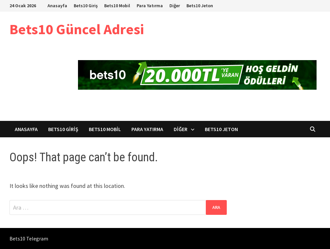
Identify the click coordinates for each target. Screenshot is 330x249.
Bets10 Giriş (86, 6)
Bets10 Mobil (117, 6)
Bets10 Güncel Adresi (77, 29)
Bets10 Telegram (29, 238)
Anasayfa (57, 6)
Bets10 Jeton (199, 6)
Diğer (174, 6)
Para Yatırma (150, 6)
